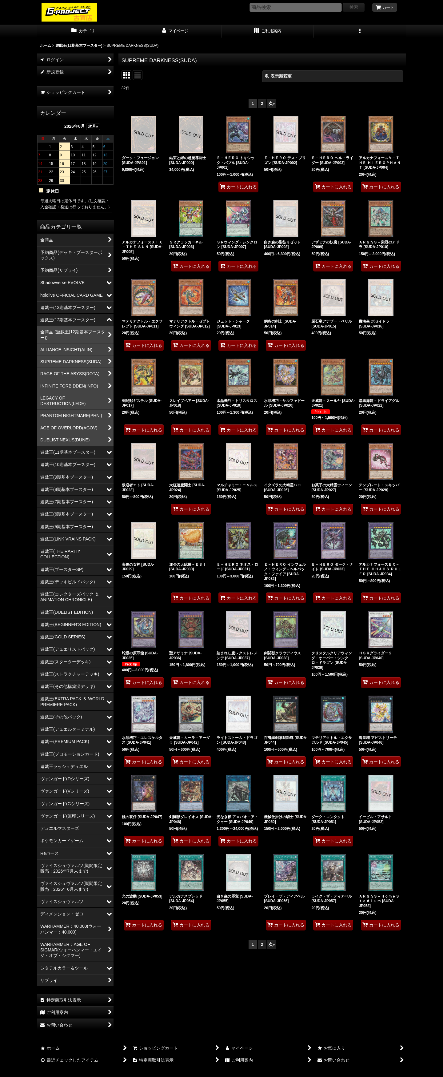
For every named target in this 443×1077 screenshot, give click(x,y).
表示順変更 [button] (278, 76)
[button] (360, 31)
